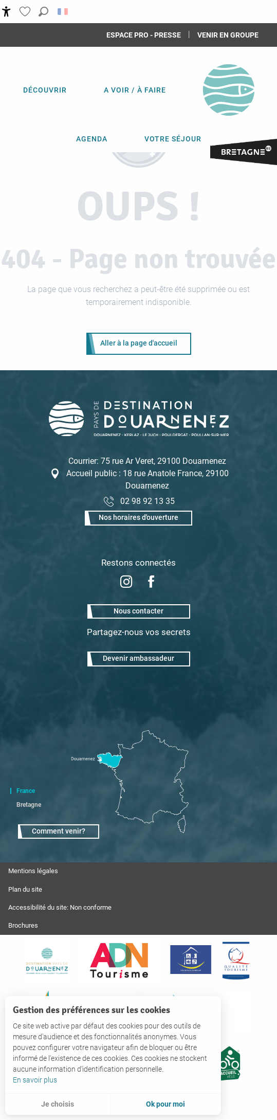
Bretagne (28, 805)
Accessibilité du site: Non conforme (60, 907)
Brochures (23, 925)
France (25, 791)
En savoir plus (35, 1080)
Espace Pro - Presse (143, 35)
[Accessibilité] (6, 11)
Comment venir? (58, 831)
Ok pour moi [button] (165, 1104)
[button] (43, 12)
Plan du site (25, 889)
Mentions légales (33, 871)
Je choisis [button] (57, 1104)
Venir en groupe (227, 35)
